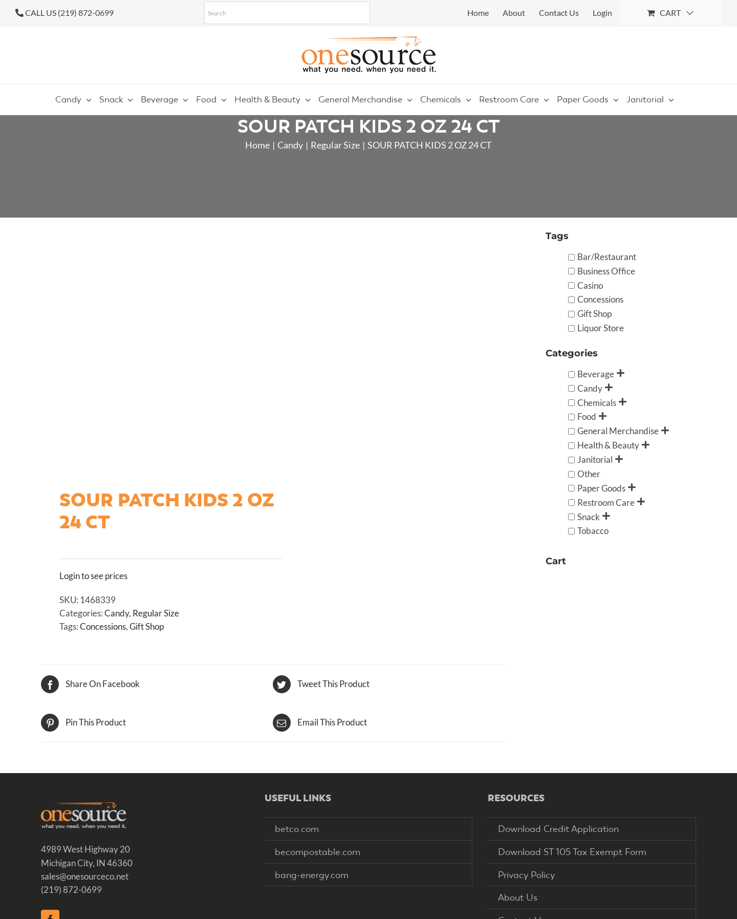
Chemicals (596, 402)
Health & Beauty (608, 445)
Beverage (595, 374)
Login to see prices (93, 575)
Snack (588, 516)
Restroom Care (606, 502)
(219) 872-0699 (71, 889)
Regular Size (156, 613)
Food (586, 416)
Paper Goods (601, 488)
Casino (590, 285)
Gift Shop (146, 626)
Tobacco (593, 530)
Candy (116, 613)
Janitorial (595, 459)
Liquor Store (600, 328)
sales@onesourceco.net (84, 876)
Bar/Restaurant (606, 256)
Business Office (606, 271)
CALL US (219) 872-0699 (69, 12)
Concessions (103, 626)
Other (588, 473)
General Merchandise (618, 430)
